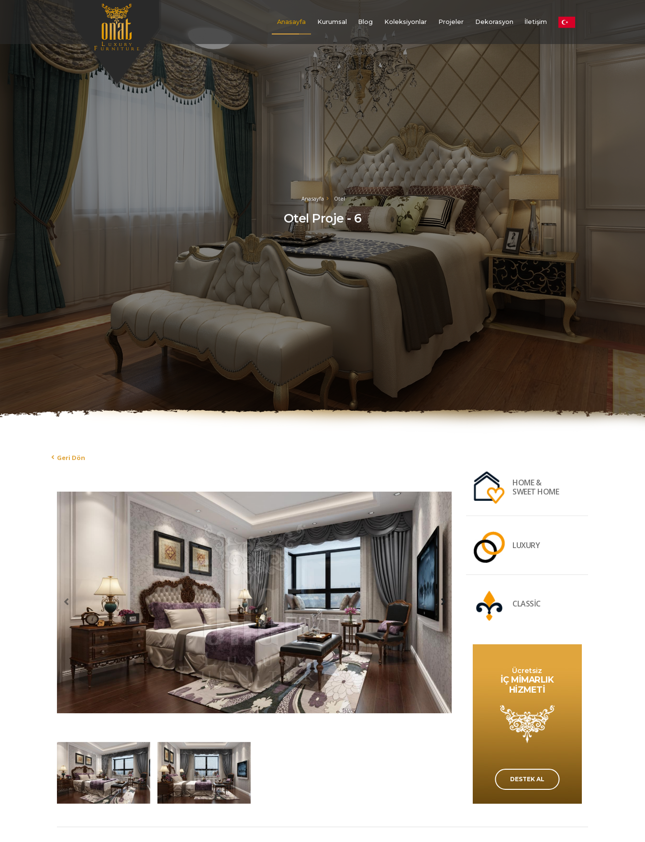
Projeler (451, 21)
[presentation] (66, 601)
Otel (339, 198)
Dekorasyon (494, 21)
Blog (365, 21)
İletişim (535, 21)
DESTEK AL (527, 779)
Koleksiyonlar (405, 21)
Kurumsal (332, 21)
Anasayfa (291, 21)
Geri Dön (71, 457)
